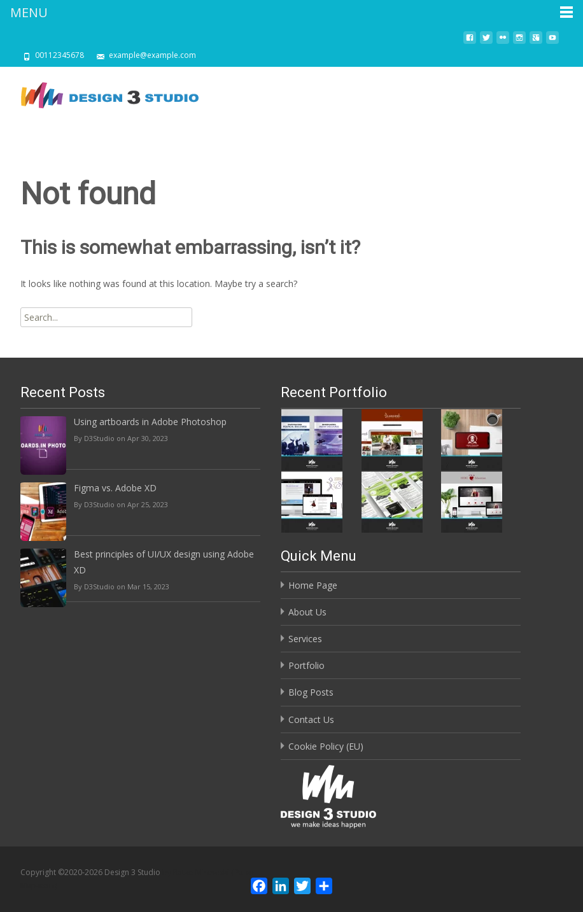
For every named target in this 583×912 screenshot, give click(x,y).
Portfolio (306, 665)
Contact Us (311, 719)
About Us (307, 612)
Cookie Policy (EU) (325, 746)
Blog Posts (311, 692)
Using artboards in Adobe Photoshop (150, 422)
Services (305, 639)
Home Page (312, 585)
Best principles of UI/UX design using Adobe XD (164, 562)
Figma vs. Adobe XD (115, 488)
